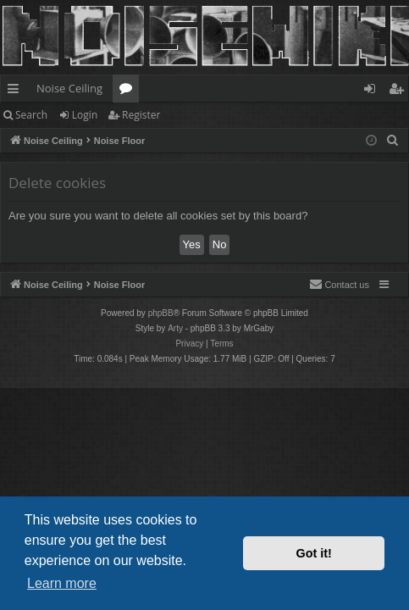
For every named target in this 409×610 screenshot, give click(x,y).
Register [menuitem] (399, 91)
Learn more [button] (62, 583)
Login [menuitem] (373, 91)
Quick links (16, 91)
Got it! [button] (314, 553)
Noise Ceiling (69, 88)
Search (31, 115)
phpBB (161, 313)
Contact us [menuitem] (339, 284)
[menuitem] (393, 140)
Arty (175, 328)
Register (141, 115)
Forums (129, 91)
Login (84, 115)
